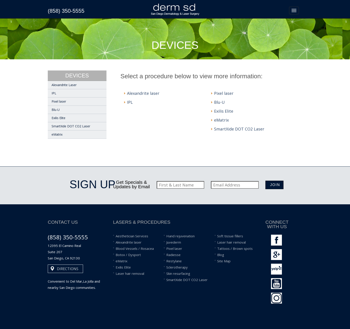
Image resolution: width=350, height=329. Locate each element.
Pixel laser (59, 101)
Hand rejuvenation (180, 236)
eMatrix (57, 134)
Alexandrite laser (143, 93)
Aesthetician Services (132, 236)
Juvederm (173, 242)
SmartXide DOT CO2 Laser (71, 126)
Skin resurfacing (178, 273)
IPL (54, 93)
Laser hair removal (130, 273)
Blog (220, 254)
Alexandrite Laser (64, 85)
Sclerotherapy (177, 267)
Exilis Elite (58, 118)
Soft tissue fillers (230, 236)
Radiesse (173, 254)
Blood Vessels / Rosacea (135, 248)
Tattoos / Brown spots (235, 248)
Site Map (224, 261)
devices (77, 75)
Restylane (174, 261)
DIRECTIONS (67, 268)
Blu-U (56, 110)
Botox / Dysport (128, 254)
